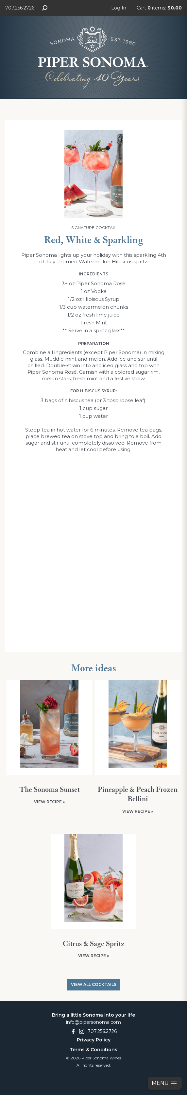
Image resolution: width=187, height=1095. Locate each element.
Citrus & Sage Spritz (94, 944)
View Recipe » (49, 801)
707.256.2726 (19, 8)
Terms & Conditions (93, 1050)
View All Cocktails (93, 984)
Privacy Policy (93, 1040)
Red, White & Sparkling (93, 240)
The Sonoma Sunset (49, 790)
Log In (118, 8)
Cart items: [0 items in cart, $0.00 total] (159, 8)
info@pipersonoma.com (93, 1022)
